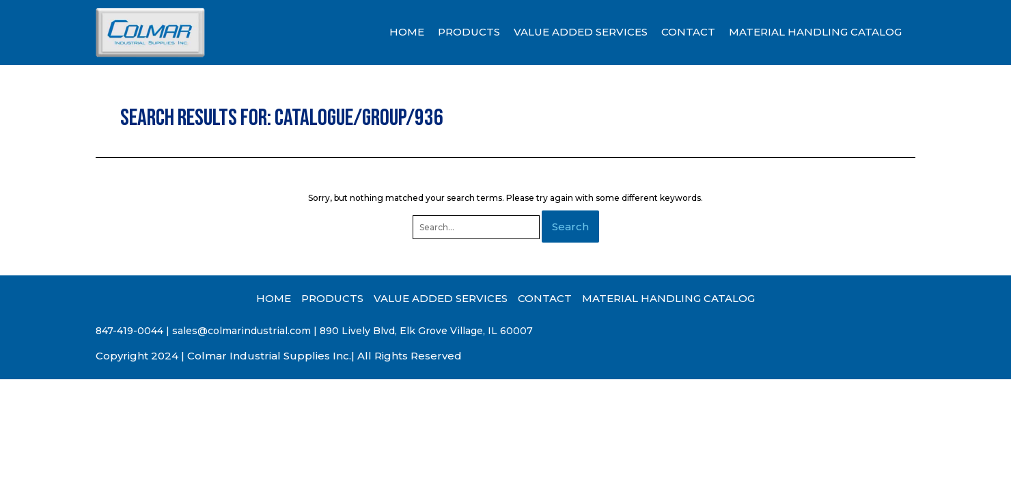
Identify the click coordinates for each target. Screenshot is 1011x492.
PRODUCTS (469, 32)
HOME (406, 32)
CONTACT (688, 32)
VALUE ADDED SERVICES (581, 32)
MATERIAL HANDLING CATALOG (815, 32)
